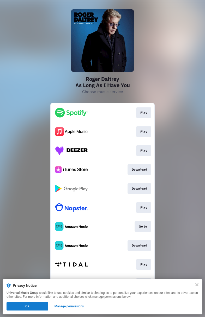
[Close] (197, 285)
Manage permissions (69, 306)
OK (27, 306)
